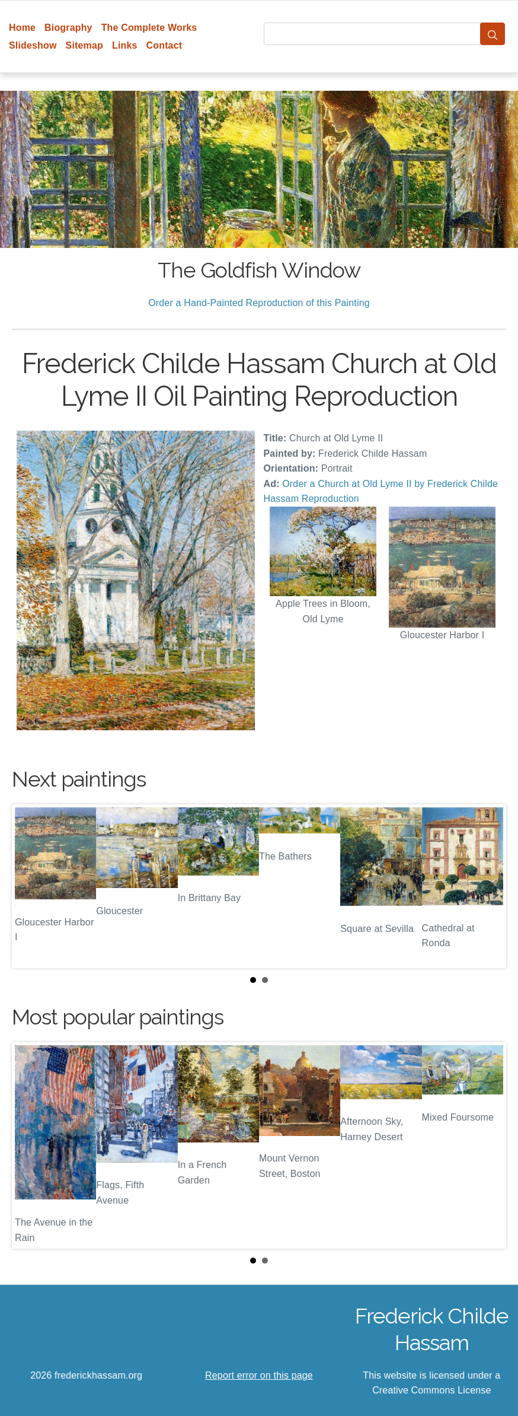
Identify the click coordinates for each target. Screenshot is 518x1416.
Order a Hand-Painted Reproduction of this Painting (259, 303)
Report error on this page (259, 1375)
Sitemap (84, 45)
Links (125, 45)
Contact (164, 45)
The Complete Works (149, 28)
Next (487, 886)
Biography (68, 28)
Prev (30, 886)
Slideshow (33, 45)
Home (22, 28)
